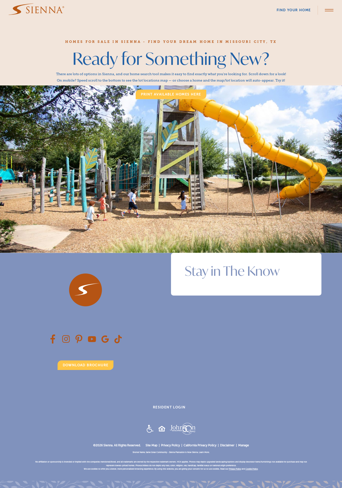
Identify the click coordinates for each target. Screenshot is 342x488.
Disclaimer (227, 445)
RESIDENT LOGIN (169, 407)
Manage (243, 445)
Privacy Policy (170, 445)
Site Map (151, 445)
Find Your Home (294, 10)
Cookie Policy (251, 469)
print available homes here (171, 94)
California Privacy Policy (199, 445)
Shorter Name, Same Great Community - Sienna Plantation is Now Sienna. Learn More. (171, 452)
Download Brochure (86, 365)
